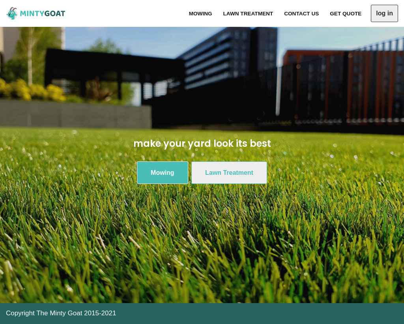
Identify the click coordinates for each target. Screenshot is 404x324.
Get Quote (345, 14)
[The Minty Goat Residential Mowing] (37, 13)
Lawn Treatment (248, 14)
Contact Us (301, 14)
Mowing (200, 14)
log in (384, 13)
